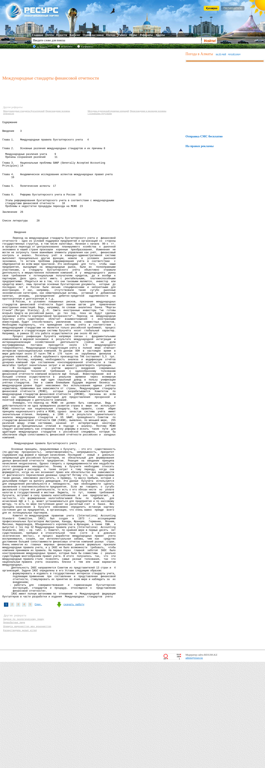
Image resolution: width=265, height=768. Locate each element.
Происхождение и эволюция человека (148, 111)
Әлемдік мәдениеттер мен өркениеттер (27, 731)
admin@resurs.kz (194, 764)
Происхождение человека (57, 111)
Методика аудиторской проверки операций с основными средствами (108, 112)
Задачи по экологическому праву (23, 723)
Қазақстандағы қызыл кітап (20, 735)
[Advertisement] (93, 61)
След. (38, 707)
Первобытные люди (14, 727)
